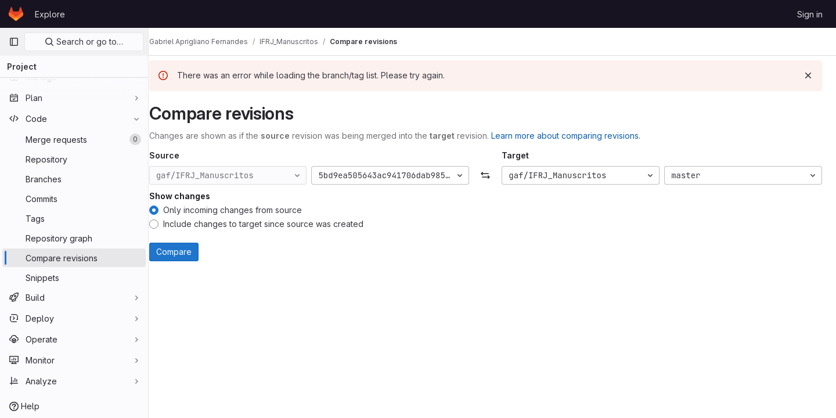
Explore (50, 14)
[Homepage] (16, 14)
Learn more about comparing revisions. (579, 135)
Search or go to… (84, 41)
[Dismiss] (808, 75)
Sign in (810, 14)
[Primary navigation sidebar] (14, 42)
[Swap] (492, 175)
